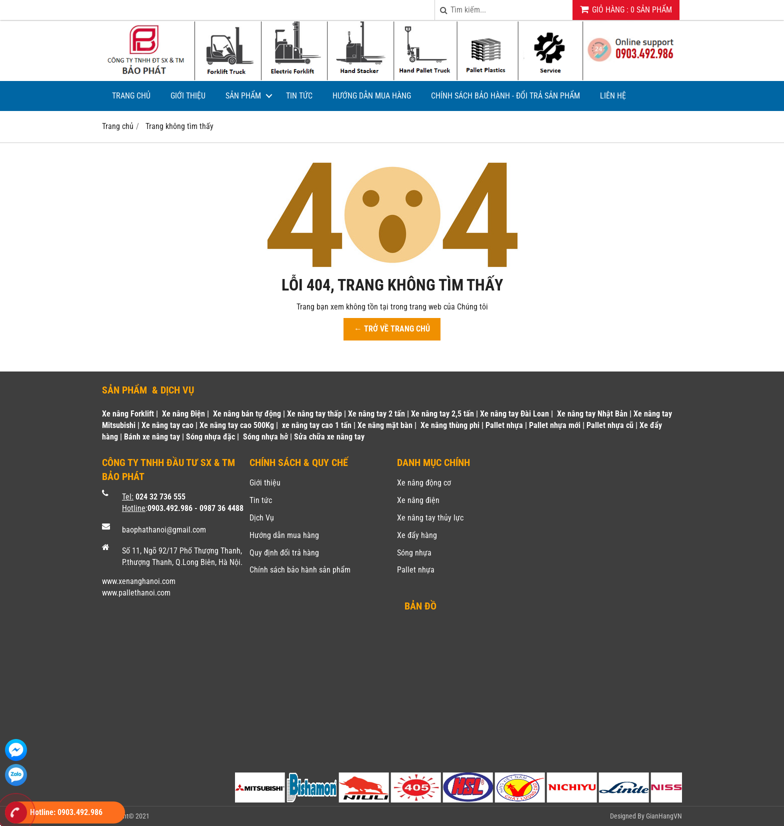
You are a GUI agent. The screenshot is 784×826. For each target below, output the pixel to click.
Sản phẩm (243, 95)
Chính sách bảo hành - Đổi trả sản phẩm (505, 95)
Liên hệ (613, 95)
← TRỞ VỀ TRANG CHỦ (392, 329)
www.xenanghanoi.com (139, 581)
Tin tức (299, 95)
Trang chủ (131, 95)
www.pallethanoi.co (133, 593)
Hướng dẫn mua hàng (371, 95)
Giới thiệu (188, 95)
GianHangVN (664, 816)
